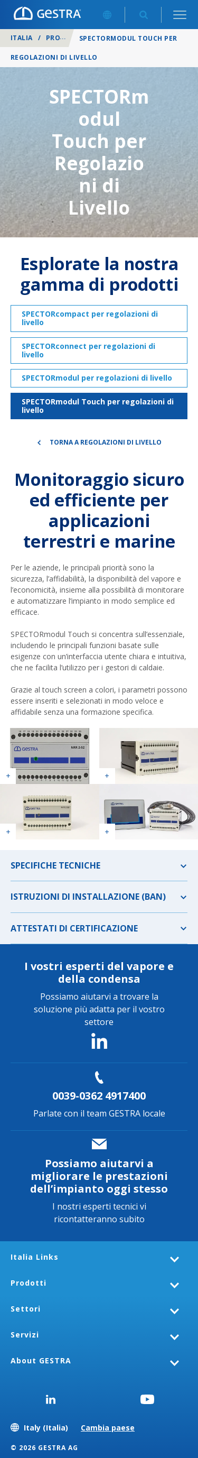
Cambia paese (108, 1428)
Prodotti (64, 37)
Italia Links (35, 1257)
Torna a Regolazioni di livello (106, 442)
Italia (22, 37)
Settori (26, 1309)
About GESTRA (41, 1360)
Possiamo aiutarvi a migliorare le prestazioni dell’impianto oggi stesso (99, 1176)
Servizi (25, 1335)
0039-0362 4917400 (99, 1095)
